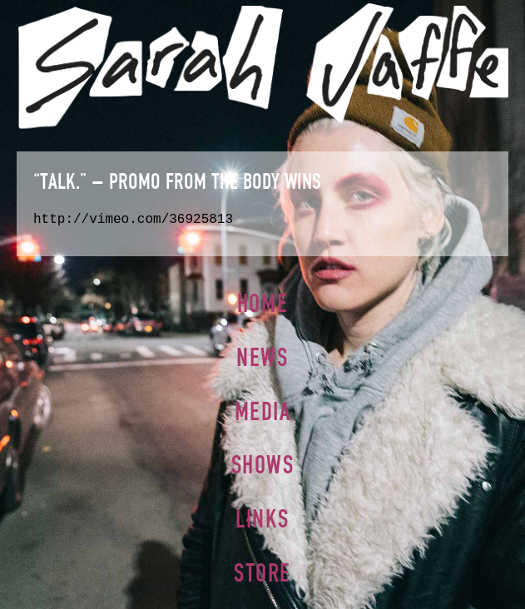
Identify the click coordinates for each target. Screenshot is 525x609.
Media (263, 411)
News (262, 357)
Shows (263, 464)
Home (262, 303)
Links (262, 518)
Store (262, 572)
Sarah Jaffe (262, 65)
